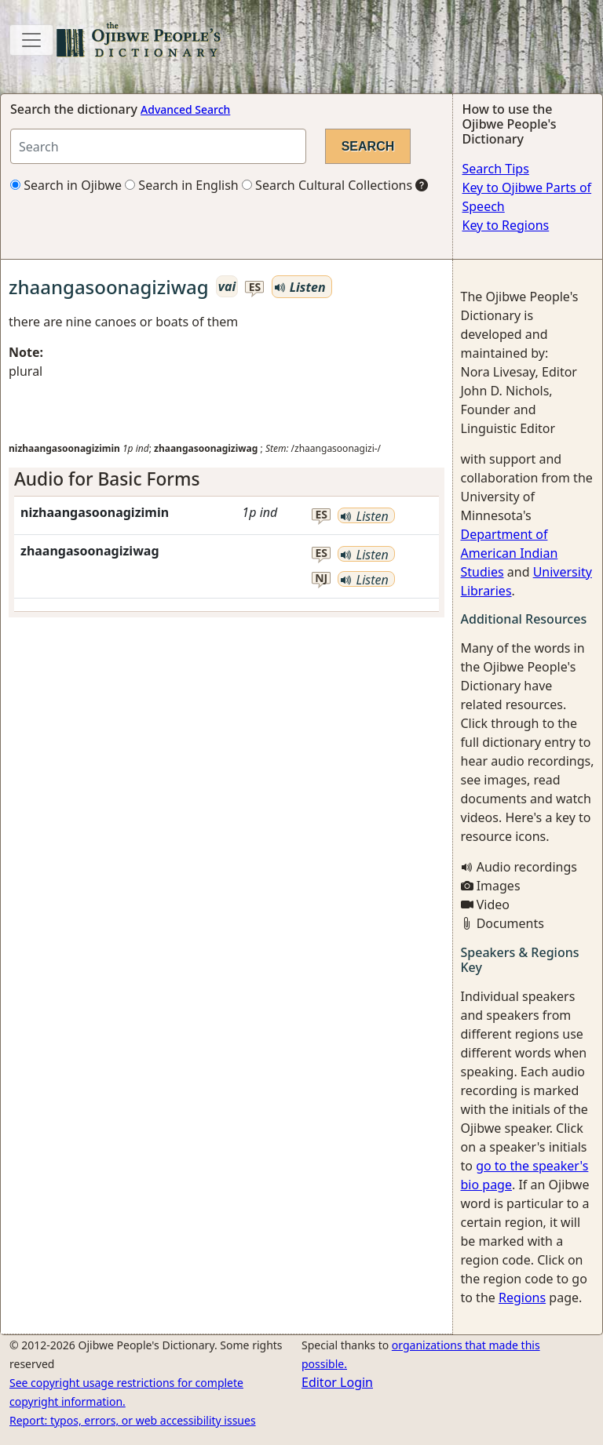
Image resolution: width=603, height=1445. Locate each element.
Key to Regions (506, 225)
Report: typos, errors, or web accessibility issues (132, 1420)
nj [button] (321, 578)
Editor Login (337, 1382)
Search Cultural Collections (327, 185)
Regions (522, 1297)
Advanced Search (185, 109)
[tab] (226, 479)
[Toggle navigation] (31, 40)
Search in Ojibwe (66, 185)
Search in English (182, 185)
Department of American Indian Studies (509, 553)
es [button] (255, 287)
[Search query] (158, 146)
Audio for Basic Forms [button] (106, 479)
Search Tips (495, 168)
